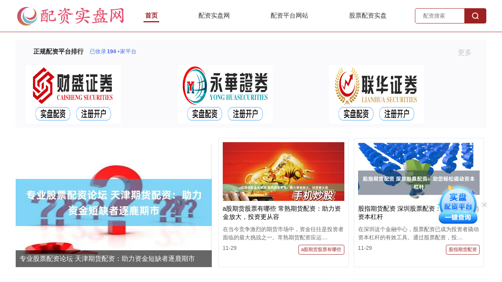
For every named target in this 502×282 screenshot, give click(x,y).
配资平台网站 (289, 15)
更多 (468, 52)
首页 (151, 15)
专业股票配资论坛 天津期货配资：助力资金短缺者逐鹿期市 (107, 258)
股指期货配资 (463, 249)
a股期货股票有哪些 (321, 249)
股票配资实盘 (368, 15)
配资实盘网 (214, 15)
